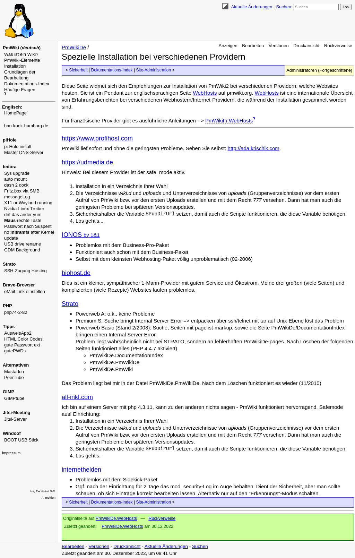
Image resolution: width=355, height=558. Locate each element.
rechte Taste (22, 220)
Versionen (279, 45)
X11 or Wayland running (28, 202)
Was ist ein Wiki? (21, 54)
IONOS (81, 234)
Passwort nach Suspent (28, 226)
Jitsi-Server (15, 419)
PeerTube (14, 377)
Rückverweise (338, 45)
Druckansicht (306, 45)
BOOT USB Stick (21, 440)
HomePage (15, 112)
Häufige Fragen (19, 89)
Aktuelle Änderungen (251, 6)
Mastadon (14, 371)
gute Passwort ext (22, 344)
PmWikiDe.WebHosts (116, 518)
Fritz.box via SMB (22, 191)
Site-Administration (153, 70)
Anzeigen (228, 45)
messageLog (17, 196)
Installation (15, 66)
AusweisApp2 (18, 333)
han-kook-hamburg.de (26, 125)
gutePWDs (15, 350)
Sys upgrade (16, 173)
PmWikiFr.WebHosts (229, 120)
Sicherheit (78, 70)
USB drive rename (22, 244)
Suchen (283, 6)
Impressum (11, 453)
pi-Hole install (17, 146)
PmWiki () (22, 47)
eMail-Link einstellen (24, 291)
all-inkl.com (77, 397)
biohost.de (76, 272)
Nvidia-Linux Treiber (24, 208)
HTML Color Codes (23, 339)
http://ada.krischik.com (253, 148)
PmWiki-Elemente (22, 60)
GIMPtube (14, 398)
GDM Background (22, 249)
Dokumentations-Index (26, 83)
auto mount (15, 179)
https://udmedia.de (87, 162)
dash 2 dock (16, 185)
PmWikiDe (74, 47)
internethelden (81, 469)
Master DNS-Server (23, 152)
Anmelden (48, 497)
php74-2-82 (15, 312)
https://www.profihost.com (97, 138)
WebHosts (205, 93)
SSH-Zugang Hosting (25, 270)
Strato (70, 303)
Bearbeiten (253, 45)
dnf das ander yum (23, 214)
